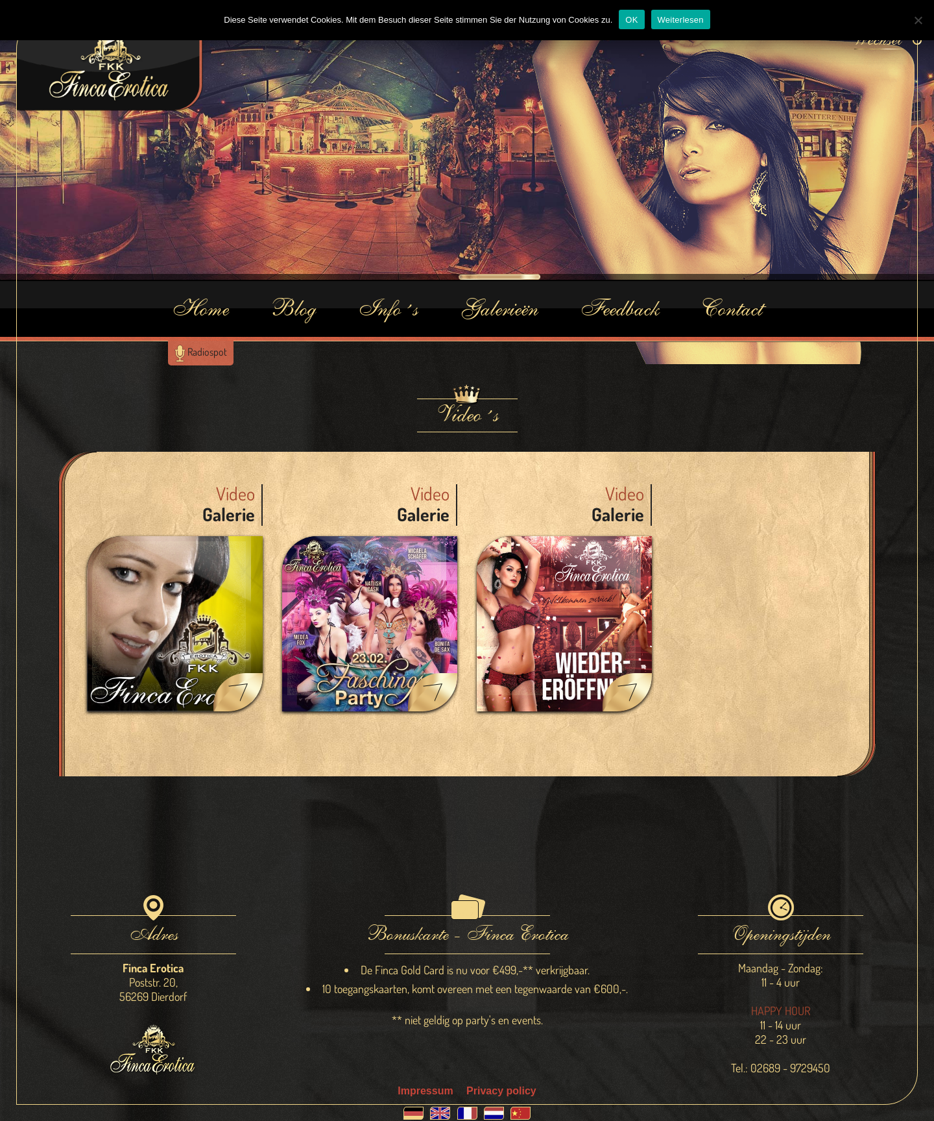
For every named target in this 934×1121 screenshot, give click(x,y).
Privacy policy (501, 1090)
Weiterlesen (681, 20)
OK (631, 20)
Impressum (425, 1090)
